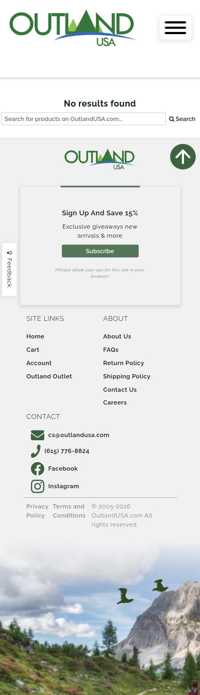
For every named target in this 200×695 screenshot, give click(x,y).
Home (36, 336)
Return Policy (124, 363)
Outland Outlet (50, 376)
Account (39, 363)
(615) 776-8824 (60, 451)
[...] (83, 119)
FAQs (111, 349)
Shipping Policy (127, 376)
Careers (115, 402)
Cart (33, 349)
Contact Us (120, 389)
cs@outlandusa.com (70, 435)
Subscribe (100, 251)
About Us (117, 336)
